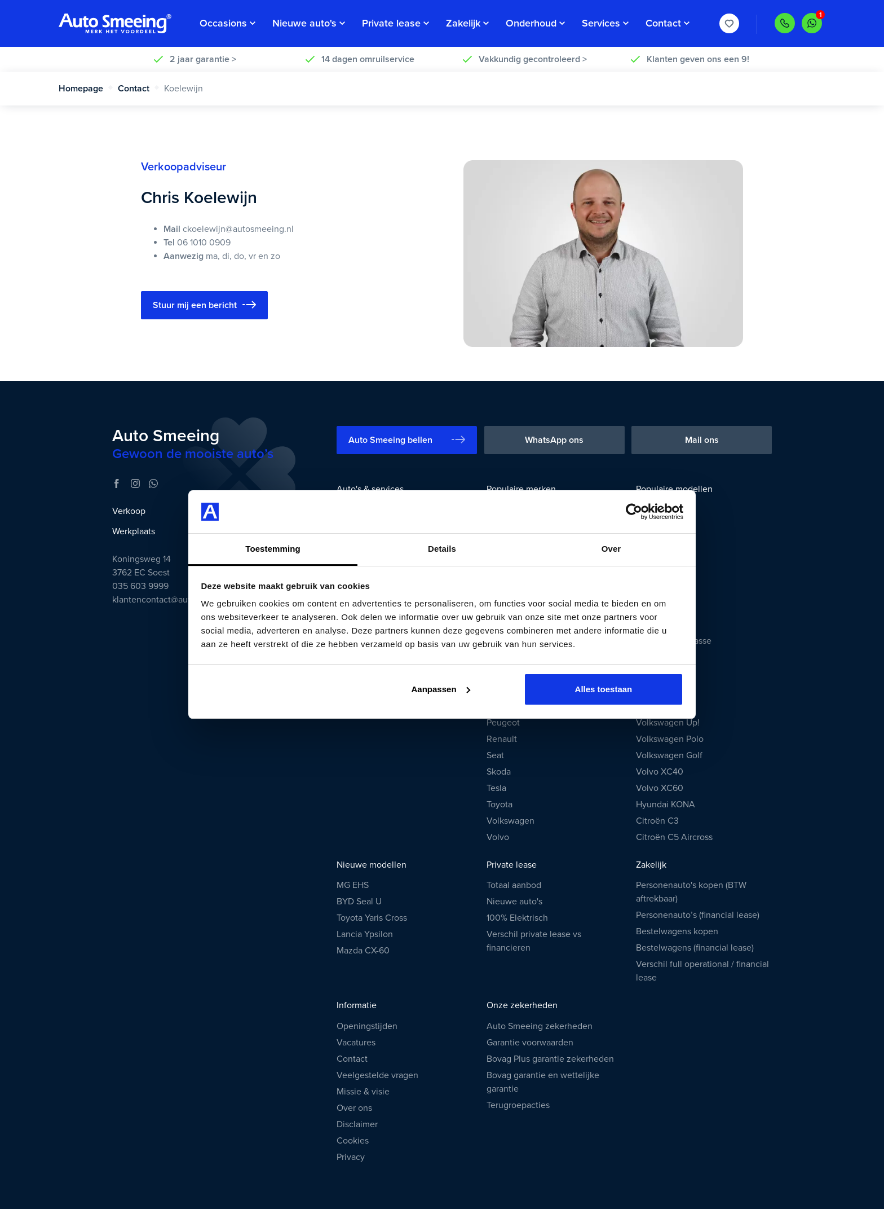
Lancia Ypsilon (365, 934)
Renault (502, 739)
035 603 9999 (140, 586)
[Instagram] (135, 483)
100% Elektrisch (517, 918)
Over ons (354, 1108)
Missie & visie (363, 1091)
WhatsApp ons (554, 440)
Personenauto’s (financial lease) (697, 915)
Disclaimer (357, 1124)
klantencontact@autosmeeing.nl (175, 599)
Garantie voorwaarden (530, 1042)
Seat (495, 755)
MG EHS (353, 885)
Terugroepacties (518, 1105)
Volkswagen (510, 820)
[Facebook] (116, 483)
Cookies (353, 1140)
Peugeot (503, 722)
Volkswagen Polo (670, 739)
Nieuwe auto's (514, 901)
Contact (139, 88)
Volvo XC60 (659, 788)
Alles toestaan (604, 689)
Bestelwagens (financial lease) (695, 947)
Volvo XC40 (659, 771)
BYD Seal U (359, 901)
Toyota (499, 804)
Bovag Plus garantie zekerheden (550, 1059)
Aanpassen (441, 689)
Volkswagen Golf (669, 755)
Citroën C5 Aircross (674, 837)
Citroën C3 (657, 820)
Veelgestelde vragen (377, 1075)
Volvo (498, 837)
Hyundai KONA (665, 804)
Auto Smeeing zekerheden (540, 1026)
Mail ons (702, 440)
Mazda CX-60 (363, 950)
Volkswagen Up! (668, 722)
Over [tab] (611, 548)
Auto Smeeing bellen (406, 439)
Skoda (499, 771)
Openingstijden (367, 1026)
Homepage (86, 88)
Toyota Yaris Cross (372, 918)
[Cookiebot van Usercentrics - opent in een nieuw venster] (634, 511)
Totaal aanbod (514, 885)
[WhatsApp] (153, 483)
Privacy (351, 1157)
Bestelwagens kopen (677, 931)
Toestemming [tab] (272, 548)
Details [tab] (442, 548)
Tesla (496, 788)
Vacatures (356, 1042)
